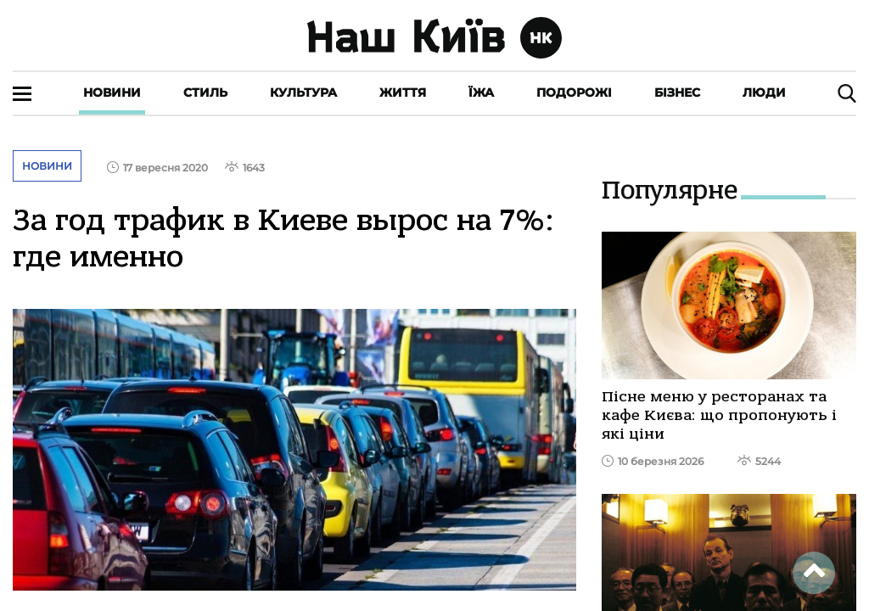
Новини (112, 92)
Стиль (205, 92)
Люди (764, 92)
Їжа (481, 92)
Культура (303, 92)
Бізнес (677, 92)
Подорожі (574, 92)
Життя (402, 92)
